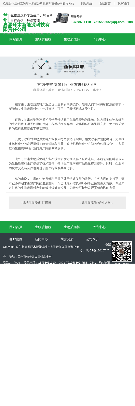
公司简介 (92, 239)
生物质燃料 (72, 39)
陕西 (15, 280)
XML (93, 262)
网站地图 (87, 3)
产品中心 (99, 39)
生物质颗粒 (43, 39)
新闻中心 (41, 239)
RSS (85, 262)
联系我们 (123, 3)
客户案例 (15, 239)
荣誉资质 (66, 239)
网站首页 (15, 39)
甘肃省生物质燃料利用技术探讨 (38, 202)
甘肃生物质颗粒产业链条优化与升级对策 (100, 202)
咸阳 (24, 280)
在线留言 (105, 3)
